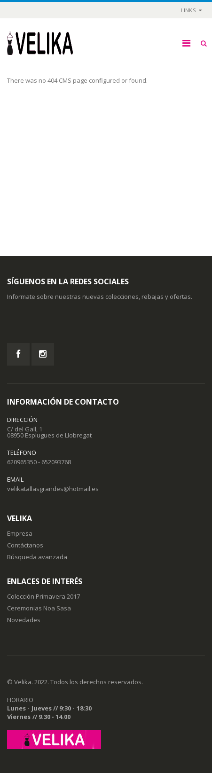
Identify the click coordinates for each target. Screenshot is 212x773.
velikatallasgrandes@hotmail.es (53, 488)
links (188, 10)
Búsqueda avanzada (37, 557)
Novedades (23, 620)
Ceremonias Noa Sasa (39, 608)
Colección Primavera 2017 (43, 596)
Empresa (19, 533)
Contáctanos (25, 545)
